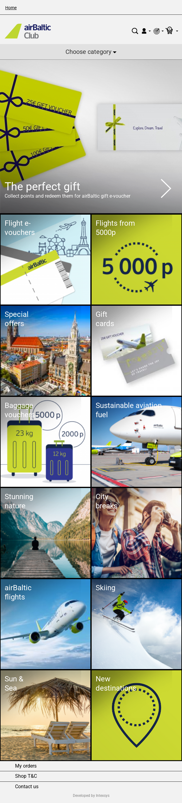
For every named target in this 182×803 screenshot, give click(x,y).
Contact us (26, 786)
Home (11, 7)
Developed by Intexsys (91, 795)
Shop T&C (26, 776)
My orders (26, 766)
